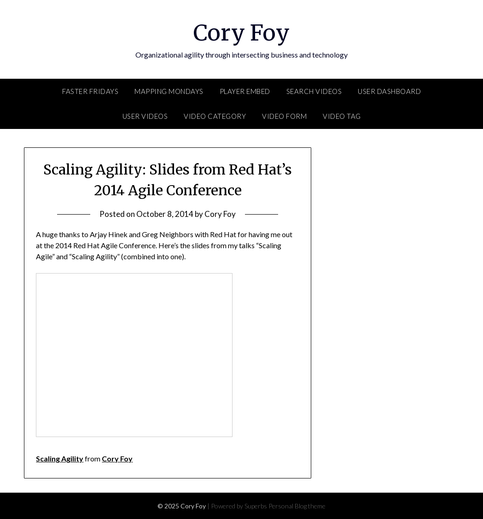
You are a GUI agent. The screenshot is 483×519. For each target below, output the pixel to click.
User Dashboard (389, 91)
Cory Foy (241, 33)
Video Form (284, 116)
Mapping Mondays (169, 91)
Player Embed (245, 91)
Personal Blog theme (297, 506)
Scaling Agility (59, 458)
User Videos (145, 116)
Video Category (215, 116)
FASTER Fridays (90, 91)
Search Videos (314, 91)
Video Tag (342, 116)
